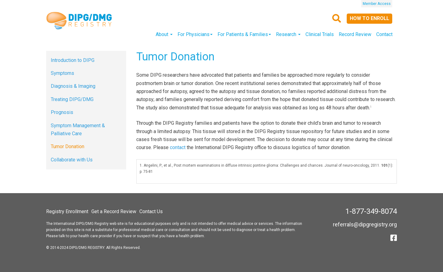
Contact (384, 34)
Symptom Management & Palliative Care (78, 129)
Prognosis (62, 112)
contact (178, 147)
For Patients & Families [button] (244, 34)
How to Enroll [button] (369, 18)
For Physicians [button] (195, 34)
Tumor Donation (67, 146)
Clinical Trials (319, 34)
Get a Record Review (113, 211)
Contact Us (151, 211)
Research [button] (288, 34)
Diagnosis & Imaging (73, 86)
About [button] (164, 34)
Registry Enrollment (67, 211)
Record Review (355, 34)
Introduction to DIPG (72, 60)
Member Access (377, 4)
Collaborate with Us (72, 160)
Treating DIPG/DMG (72, 99)
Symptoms (62, 73)
